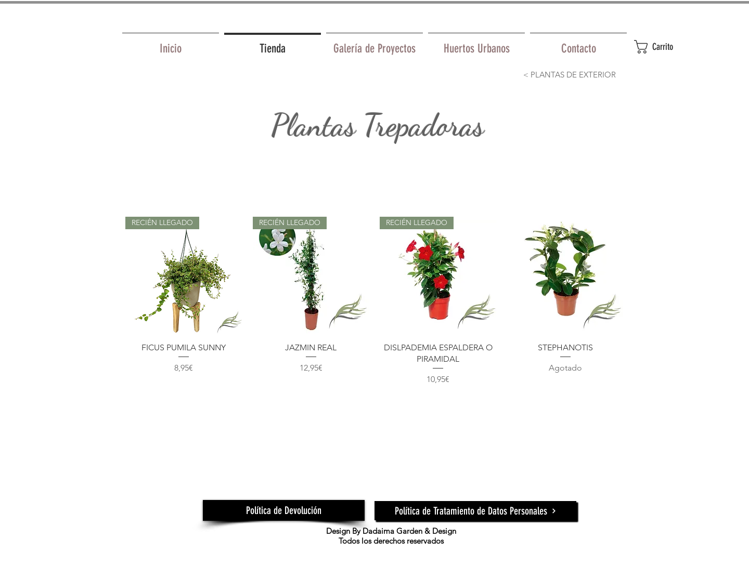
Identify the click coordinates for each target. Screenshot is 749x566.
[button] (665, 47)
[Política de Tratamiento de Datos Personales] (475, 510)
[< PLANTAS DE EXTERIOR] (569, 74)
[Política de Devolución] (284, 510)
